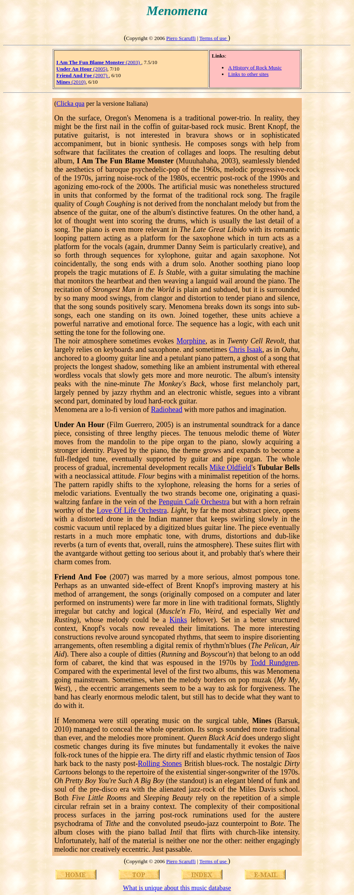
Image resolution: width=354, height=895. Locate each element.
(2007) (82, 75)
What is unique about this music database (177, 887)
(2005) (81, 69)
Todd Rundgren (274, 663)
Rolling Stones (160, 763)
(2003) (98, 62)
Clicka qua (70, 103)
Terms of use (213, 38)
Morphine (191, 341)
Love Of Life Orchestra (132, 510)
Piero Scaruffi (180, 38)
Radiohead (166, 409)
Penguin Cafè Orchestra (194, 502)
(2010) (71, 82)
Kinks (178, 620)
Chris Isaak (245, 349)
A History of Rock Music (254, 68)
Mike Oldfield (231, 467)
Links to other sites (248, 74)
